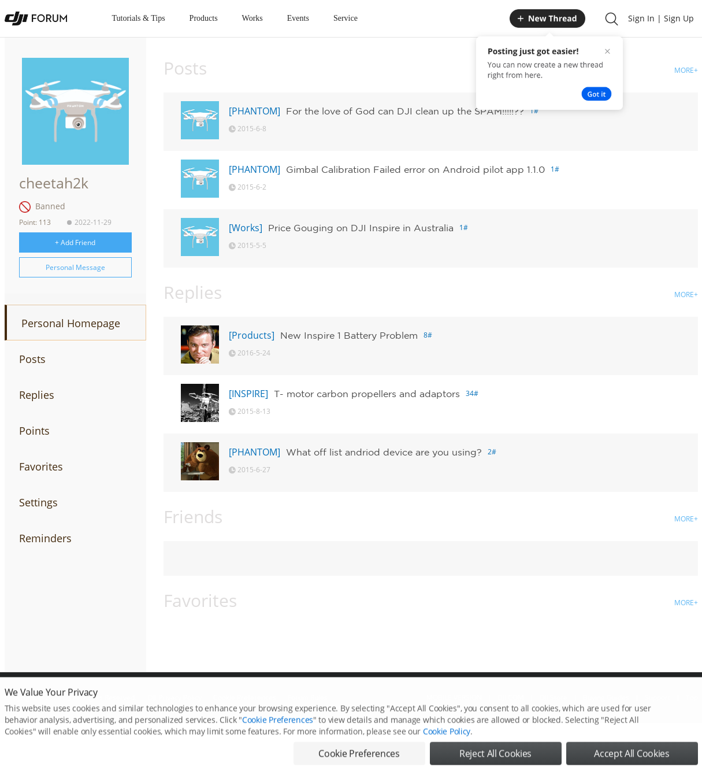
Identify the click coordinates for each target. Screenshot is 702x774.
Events (298, 18)
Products (204, 18)
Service (345, 18)
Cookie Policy (446, 746)
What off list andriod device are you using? (384, 452)
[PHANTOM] (254, 111)
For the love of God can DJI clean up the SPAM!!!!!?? (405, 111)
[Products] (251, 335)
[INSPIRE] (248, 393)
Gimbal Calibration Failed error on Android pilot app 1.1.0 (415, 169)
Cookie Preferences (277, 734)
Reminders (45, 538)
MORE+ (686, 70)
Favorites (41, 466)
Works (252, 18)
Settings (38, 502)
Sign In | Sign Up (661, 18)
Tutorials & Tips (138, 18)
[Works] (245, 227)
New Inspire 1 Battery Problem (349, 335)
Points (34, 431)
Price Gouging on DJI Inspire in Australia (361, 228)
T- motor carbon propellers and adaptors (367, 393)
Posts (32, 359)
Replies (36, 395)
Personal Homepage (70, 323)
